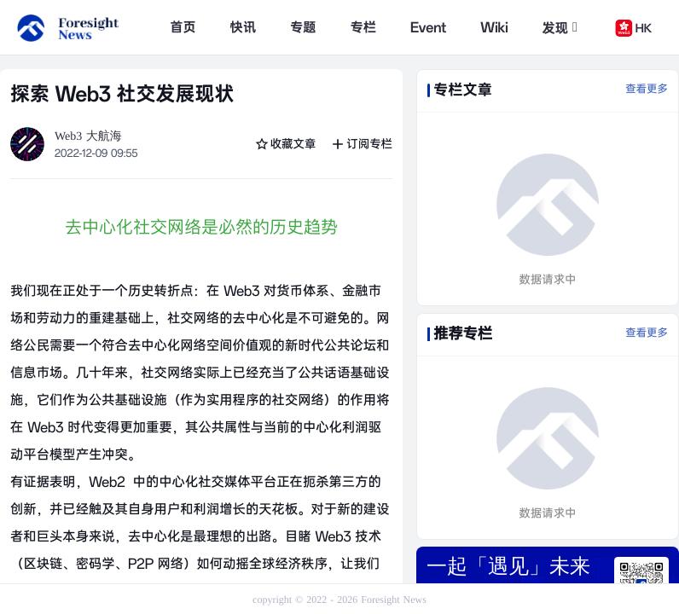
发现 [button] (559, 28)
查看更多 (646, 89)
